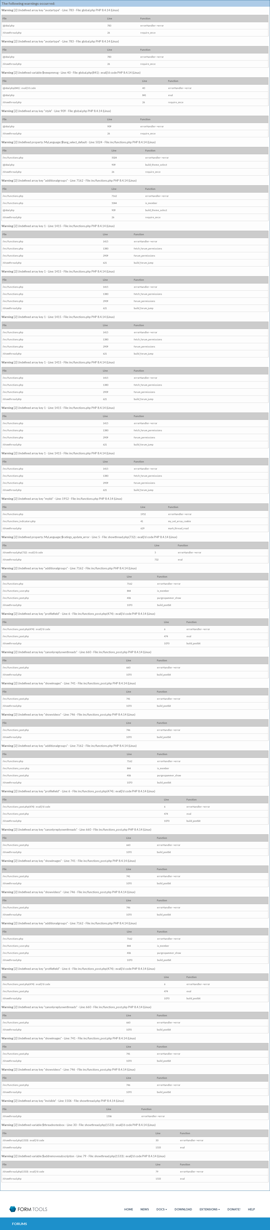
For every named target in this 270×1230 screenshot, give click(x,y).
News (145, 1209)
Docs (161, 1209)
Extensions (210, 1209)
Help (251, 1209)
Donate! (233, 1209)
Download (183, 1209)
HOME (128, 1209)
